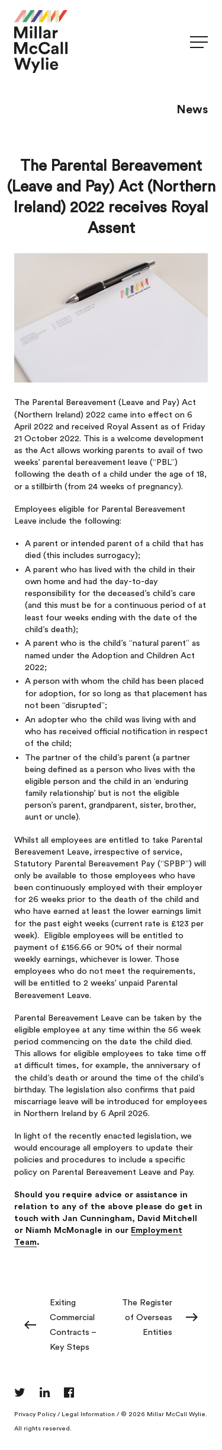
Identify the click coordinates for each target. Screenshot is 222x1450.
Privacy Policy (35, 1414)
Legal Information (88, 1414)
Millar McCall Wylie (176, 1414)
